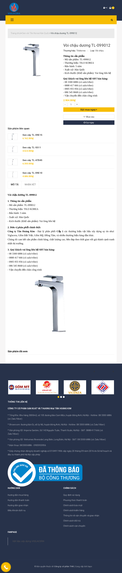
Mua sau (88, 117)
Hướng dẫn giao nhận (18, 505)
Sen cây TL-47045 (32, 160)
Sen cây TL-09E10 (32, 173)
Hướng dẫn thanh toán (18, 500)
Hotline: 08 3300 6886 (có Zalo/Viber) (87, 424)
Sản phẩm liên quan (18, 128)
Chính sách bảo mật (73, 505)
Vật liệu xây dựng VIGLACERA (28, 541)
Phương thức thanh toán (75, 500)
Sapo (89, 566)
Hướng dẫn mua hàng (18, 495)
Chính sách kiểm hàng (73, 510)
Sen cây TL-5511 (32, 147)
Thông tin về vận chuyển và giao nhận (81, 515)
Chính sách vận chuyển (74, 526)
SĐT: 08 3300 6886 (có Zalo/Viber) (89, 439)
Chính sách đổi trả (72, 521)
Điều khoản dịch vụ (17, 510)
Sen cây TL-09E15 (32, 135)
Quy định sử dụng (71, 495)
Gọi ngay (89, 122)
